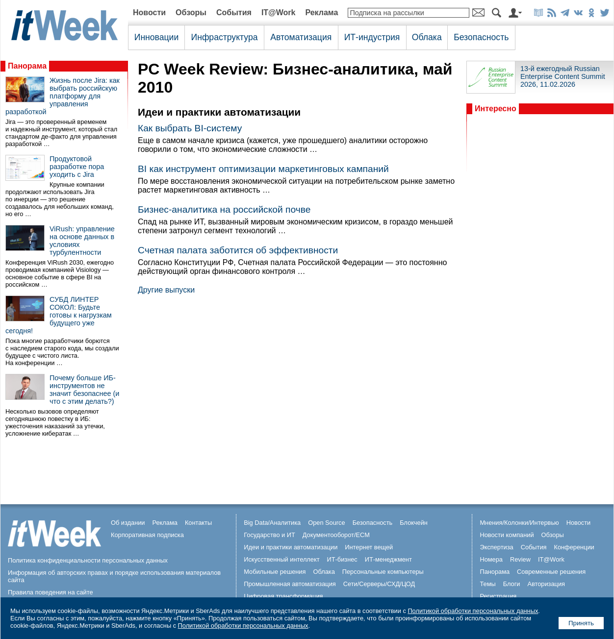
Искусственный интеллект (281, 559)
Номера (491, 559)
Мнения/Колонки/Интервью (519, 522)
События (234, 12)
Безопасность (481, 37)
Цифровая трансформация (283, 596)
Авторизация (546, 584)
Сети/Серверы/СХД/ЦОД (379, 584)
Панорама (27, 66)
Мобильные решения (275, 571)
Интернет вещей (369, 547)
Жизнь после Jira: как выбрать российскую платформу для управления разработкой (62, 96)
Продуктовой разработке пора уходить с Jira (77, 166)
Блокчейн (414, 522)
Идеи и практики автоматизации (290, 547)
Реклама (321, 12)
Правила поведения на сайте (50, 592)
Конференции (574, 547)
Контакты (198, 522)
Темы (487, 584)
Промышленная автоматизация (290, 584)
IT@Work (278, 12)
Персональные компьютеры (383, 571)
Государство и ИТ (269, 535)
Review (520, 559)
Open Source (326, 522)
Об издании (128, 522)
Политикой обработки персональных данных (473, 610)
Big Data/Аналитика (272, 522)
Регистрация (498, 596)
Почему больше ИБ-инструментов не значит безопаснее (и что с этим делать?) (84, 389)
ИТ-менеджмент (388, 559)
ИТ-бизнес (342, 559)
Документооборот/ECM (336, 535)
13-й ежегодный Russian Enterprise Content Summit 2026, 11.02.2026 (562, 76)
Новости (149, 12)
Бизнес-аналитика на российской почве (224, 209)
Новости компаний (507, 535)
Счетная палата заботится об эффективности (238, 250)
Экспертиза (496, 547)
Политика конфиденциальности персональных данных (88, 560)
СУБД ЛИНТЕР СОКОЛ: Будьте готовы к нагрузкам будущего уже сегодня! (58, 315)
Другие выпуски (166, 290)
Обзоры (191, 12)
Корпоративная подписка (147, 535)
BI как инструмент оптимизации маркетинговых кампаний (263, 169)
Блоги (511, 584)
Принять (581, 623)
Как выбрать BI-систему (190, 128)
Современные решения (551, 571)
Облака (427, 37)
